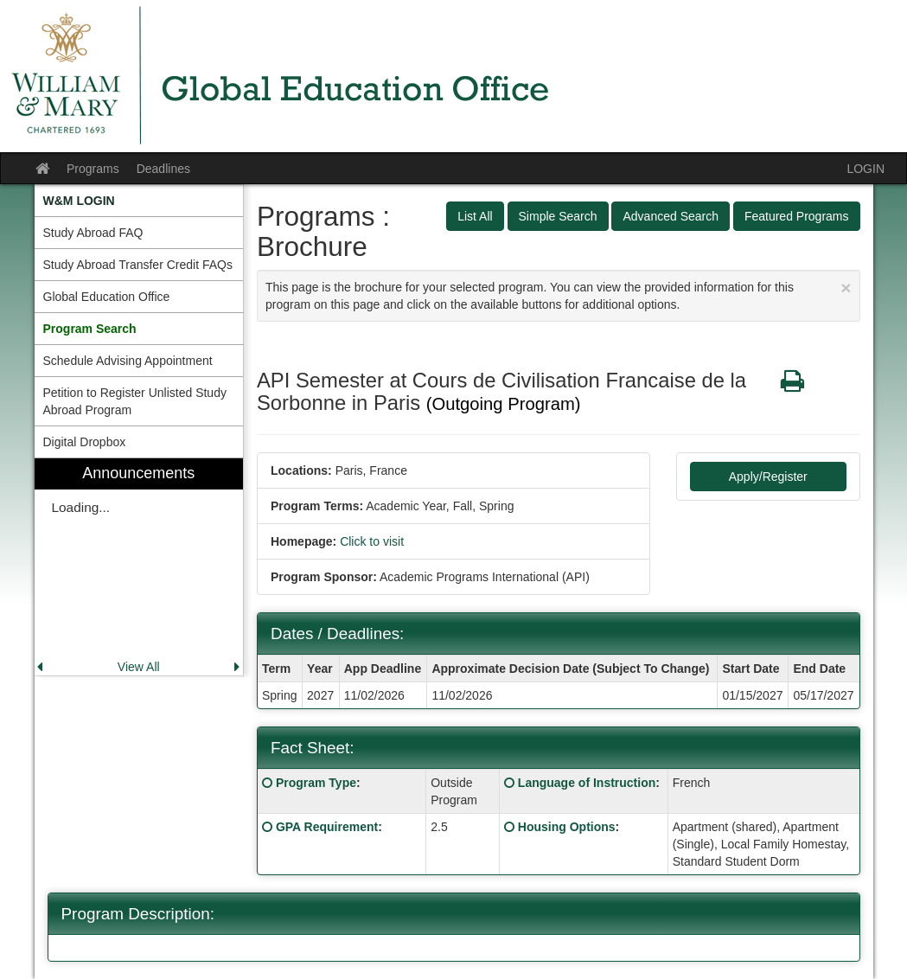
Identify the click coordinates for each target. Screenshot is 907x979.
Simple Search (558, 216)
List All (474, 216)
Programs (93, 169)
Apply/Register (768, 476)
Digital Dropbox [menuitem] (84, 442)
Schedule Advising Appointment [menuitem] (128, 361)
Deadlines (163, 169)
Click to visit (372, 541)
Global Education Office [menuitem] (106, 297)
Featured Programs (796, 216)
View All (139, 667)
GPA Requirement (327, 827)
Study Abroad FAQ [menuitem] (93, 233)
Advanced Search (671, 216)
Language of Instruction (586, 783)
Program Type (316, 783)
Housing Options (567, 827)
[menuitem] (139, 200)
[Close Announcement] (845, 287)
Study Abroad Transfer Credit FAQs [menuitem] (138, 265)
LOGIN (865, 169)
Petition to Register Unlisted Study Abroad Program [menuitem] (135, 401)
